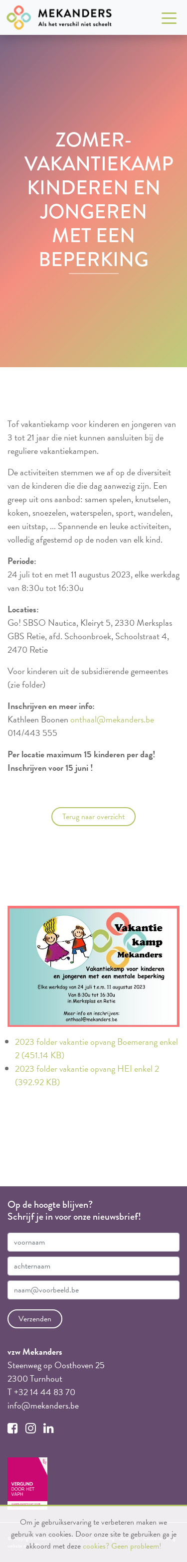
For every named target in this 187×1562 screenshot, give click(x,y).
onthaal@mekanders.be (112, 719)
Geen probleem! (136, 1546)
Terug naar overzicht (93, 817)
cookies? (96, 1546)
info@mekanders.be (43, 1405)
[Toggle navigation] (169, 17)
